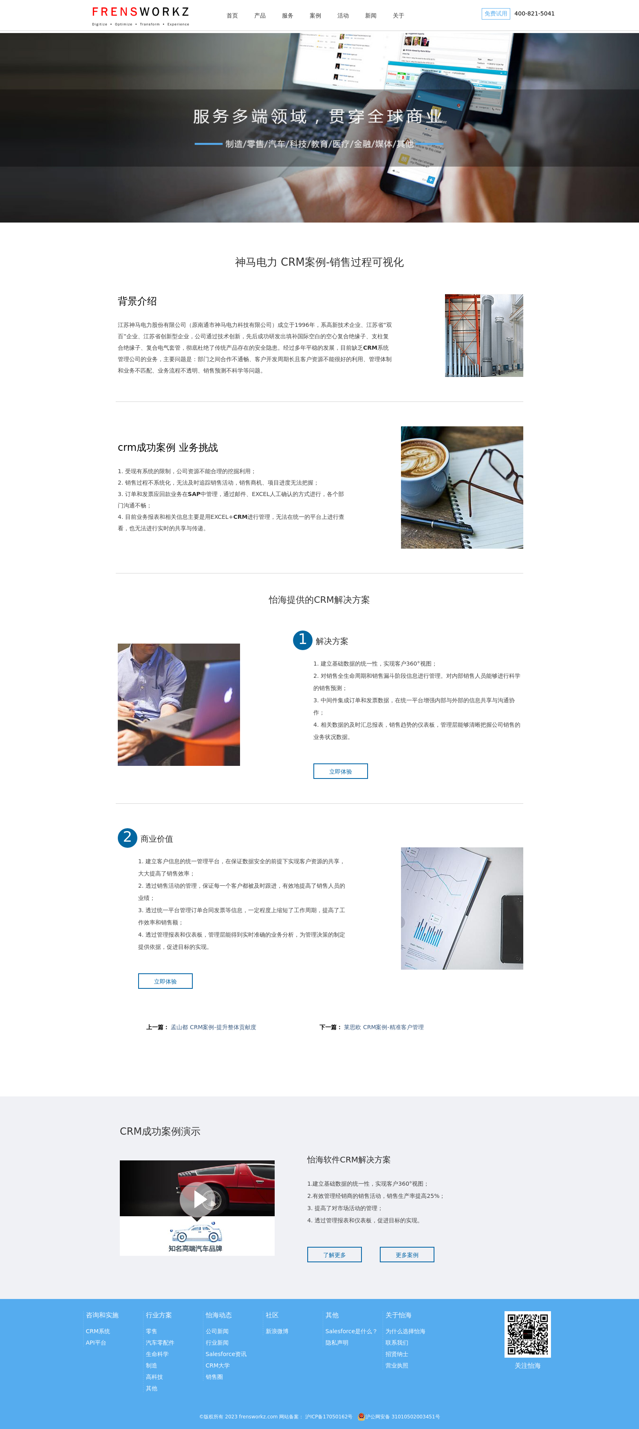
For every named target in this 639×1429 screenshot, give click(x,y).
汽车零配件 (160, 1342)
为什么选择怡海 (405, 1331)
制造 (151, 1365)
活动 (343, 15)
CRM (240, 517)
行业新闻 (217, 1342)
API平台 (96, 1342)
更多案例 (407, 1255)
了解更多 (334, 1255)
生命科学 (157, 1354)
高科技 (154, 1377)
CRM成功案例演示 (160, 1131)
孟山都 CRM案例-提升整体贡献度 (213, 1027)
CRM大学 (218, 1365)
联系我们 (397, 1342)
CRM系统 (98, 1331)
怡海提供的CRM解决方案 (319, 600)
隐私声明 (337, 1342)
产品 (260, 15)
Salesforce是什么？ (352, 1331)
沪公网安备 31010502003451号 (398, 1417)
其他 (151, 1388)
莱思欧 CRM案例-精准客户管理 (383, 1027)
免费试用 (496, 13)
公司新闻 (217, 1331)
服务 (287, 15)
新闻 (371, 15)
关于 (398, 15)
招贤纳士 (397, 1354)
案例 (315, 15)
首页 (232, 15)
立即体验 (340, 771)
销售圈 (214, 1377)
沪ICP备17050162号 (329, 1417)
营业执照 (397, 1365)
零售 (151, 1331)
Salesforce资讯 (226, 1354)
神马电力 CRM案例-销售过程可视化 (319, 262)
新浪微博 (277, 1331)
